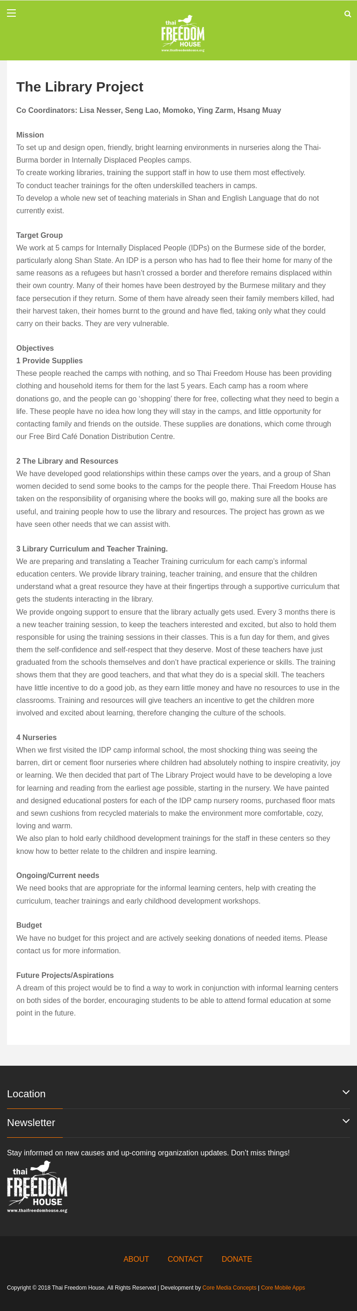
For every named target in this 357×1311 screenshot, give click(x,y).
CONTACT (185, 1259)
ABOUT (136, 1259)
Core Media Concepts (230, 1288)
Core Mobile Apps (283, 1288)
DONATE (237, 1259)
